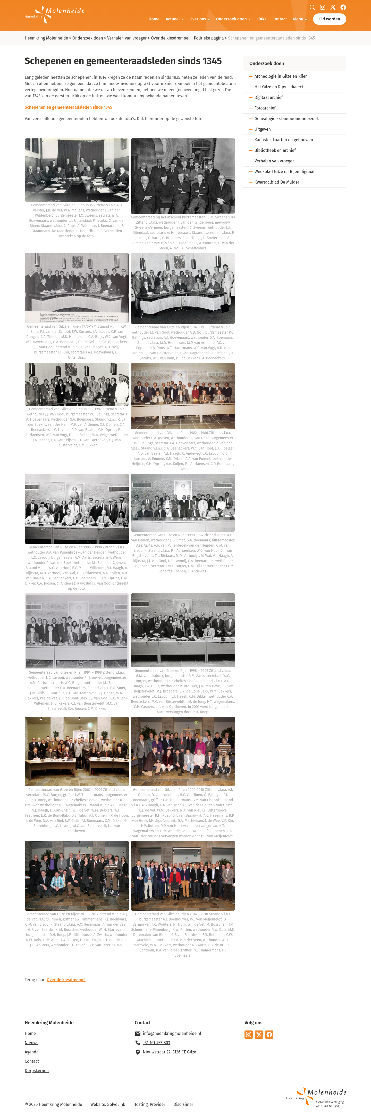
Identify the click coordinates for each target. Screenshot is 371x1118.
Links (261, 19)
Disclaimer (183, 1104)
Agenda (32, 1052)
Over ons (198, 19)
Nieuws (31, 1042)
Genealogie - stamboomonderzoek (287, 118)
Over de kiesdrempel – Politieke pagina (187, 38)
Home (154, 19)
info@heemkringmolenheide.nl (172, 1033)
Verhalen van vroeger (127, 38)
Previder (157, 1104)
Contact (280, 19)
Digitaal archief (269, 97)
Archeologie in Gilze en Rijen (281, 76)
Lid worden (329, 19)
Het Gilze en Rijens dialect (279, 86)
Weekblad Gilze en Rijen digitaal (284, 171)
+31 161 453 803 (156, 1042)
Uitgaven (263, 129)
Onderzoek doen (231, 19)
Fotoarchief (265, 108)
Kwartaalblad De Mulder (277, 182)
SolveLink (116, 1104)
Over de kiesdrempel (66, 979)
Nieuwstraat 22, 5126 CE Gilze (169, 1052)
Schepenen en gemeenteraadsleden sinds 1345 (68, 107)
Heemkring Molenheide (46, 38)
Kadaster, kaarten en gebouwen (284, 139)
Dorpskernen (37, 1070)
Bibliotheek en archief (275, 150)
